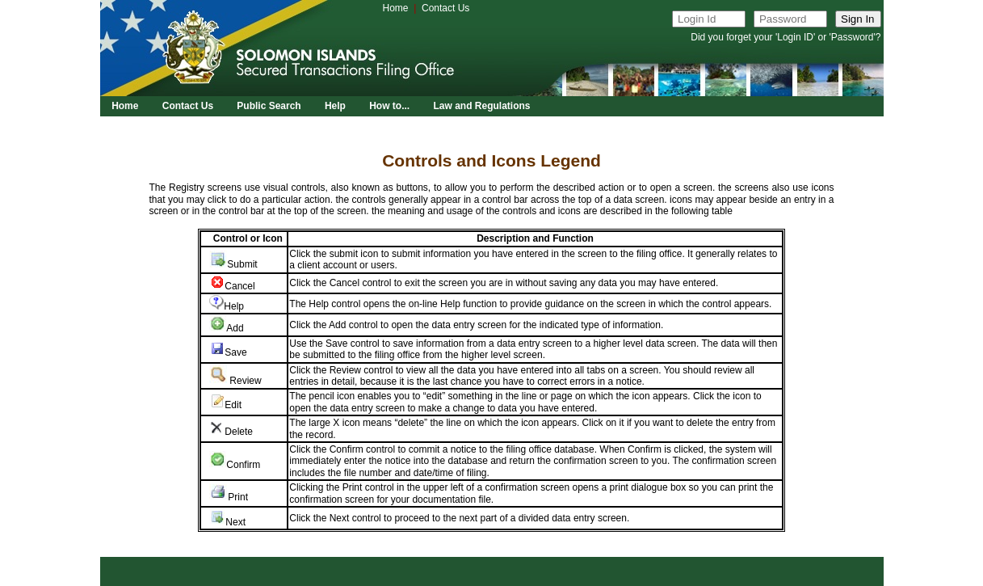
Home (396, 8)
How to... (389, 106)
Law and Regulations (481, 106)
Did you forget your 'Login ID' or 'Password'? (785, 37)
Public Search (268, 106)
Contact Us (445, 8)
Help (335, 106)
